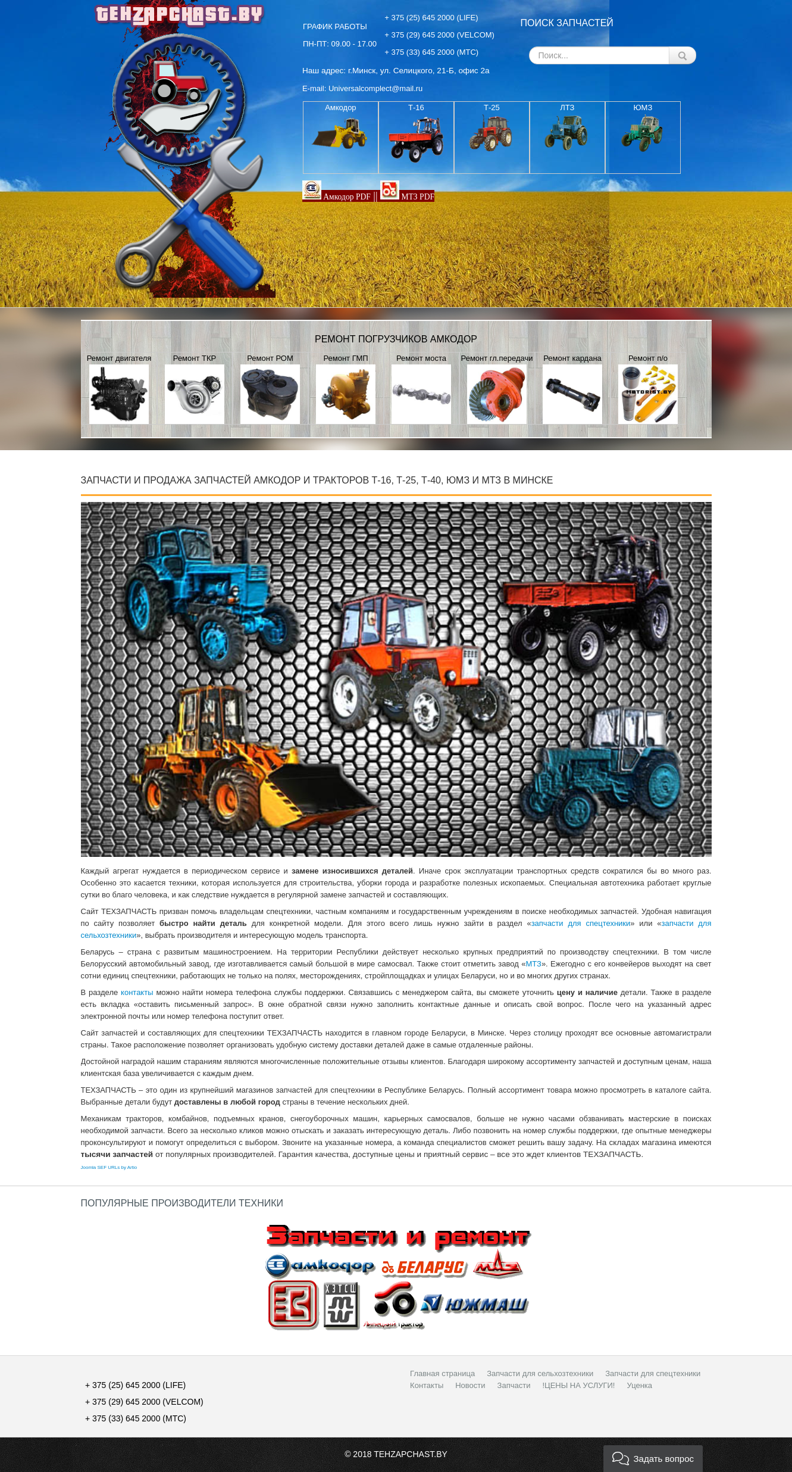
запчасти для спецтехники (581, 923)
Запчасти (514, 1385)
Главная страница (442, 1373)
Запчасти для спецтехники (652, 1373)
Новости (470, 1385)
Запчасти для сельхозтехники (540, 1373)
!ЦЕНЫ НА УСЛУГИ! (578, 1385)
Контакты (426, 1385)
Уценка (639, 1385)
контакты (137, 992)
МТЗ (533, 963)
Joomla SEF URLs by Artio (109, 1167)
